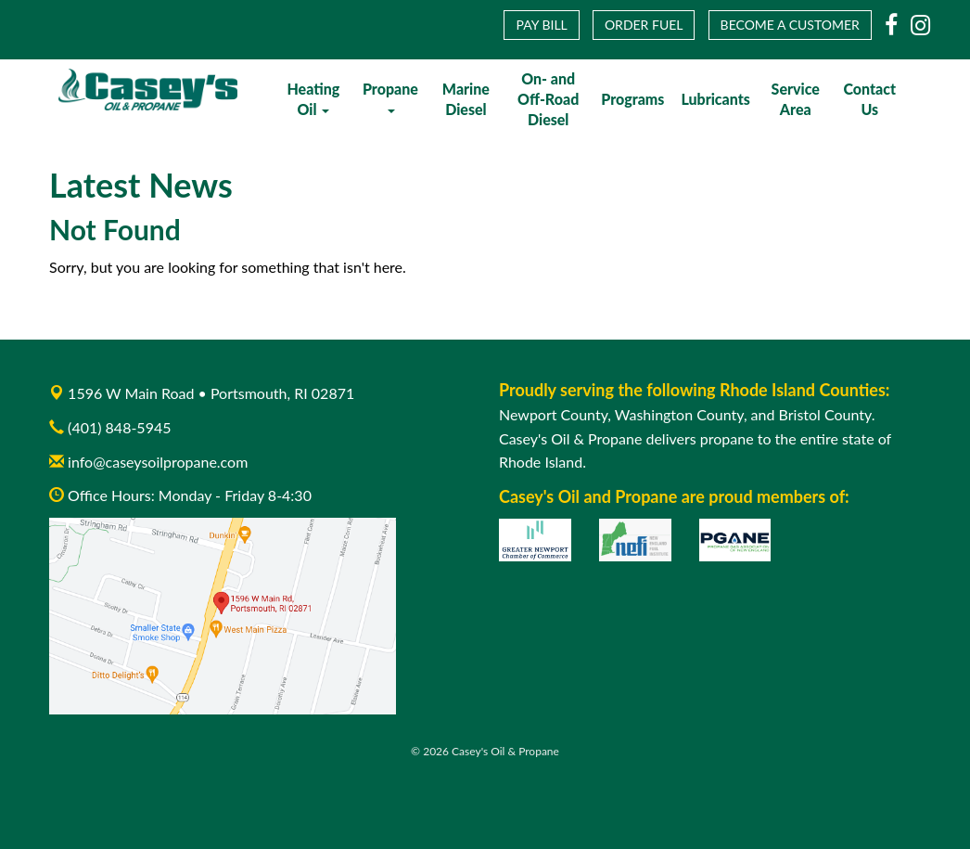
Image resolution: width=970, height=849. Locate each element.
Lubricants (715, 99)
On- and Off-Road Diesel (548, 99)
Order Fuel (644, 24)
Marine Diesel (466, 99)
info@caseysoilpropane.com (148, 461)
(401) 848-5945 (119, 427)
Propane (390, 96)
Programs (632, 99)
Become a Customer (790, 24)
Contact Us (869, 99)
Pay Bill (541, 24)
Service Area (796, 99)
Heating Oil (313, 99)
